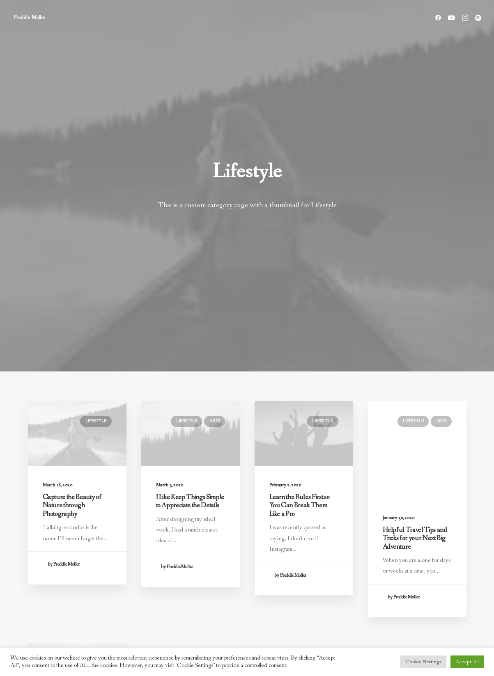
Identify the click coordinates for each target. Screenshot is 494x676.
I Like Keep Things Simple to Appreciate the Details (190, 292)
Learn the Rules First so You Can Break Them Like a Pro (299, 306)
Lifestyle (95, 212)
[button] (439, 17)
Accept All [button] (467, 661)
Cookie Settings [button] (423, 661)
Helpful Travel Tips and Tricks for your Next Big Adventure (415, 351)
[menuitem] (439, 17)
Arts (214, 212)
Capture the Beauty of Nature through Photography (72, 297)
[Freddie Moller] (29, 18)
